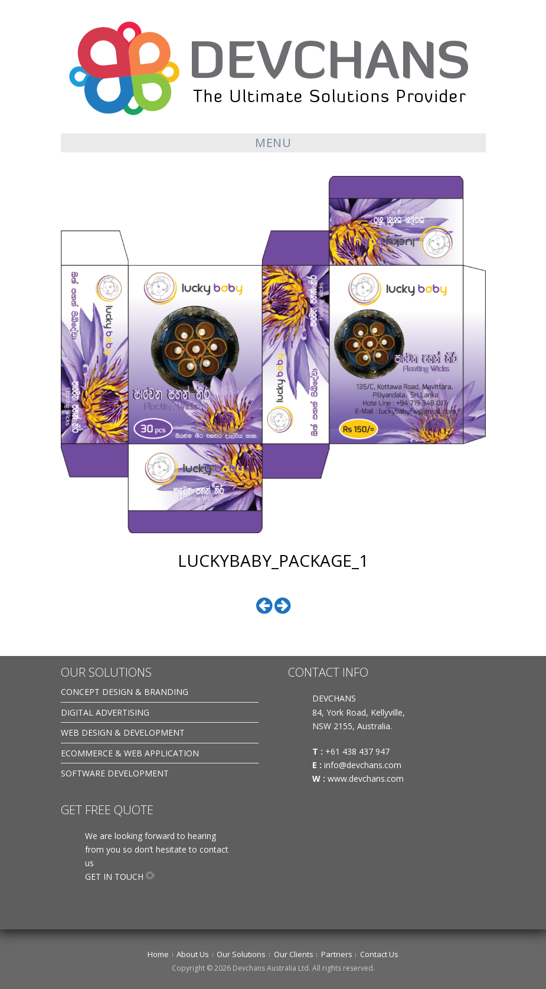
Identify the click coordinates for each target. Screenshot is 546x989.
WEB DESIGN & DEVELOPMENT (123, 732)
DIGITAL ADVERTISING (105, 712)
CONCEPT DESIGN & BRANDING (124, 691)
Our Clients (293, 954)
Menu (273, 143)
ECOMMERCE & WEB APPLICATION (130, 753)
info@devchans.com (364, 765)
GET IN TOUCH (114, 876)
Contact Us (379, 954)
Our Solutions (241, 954)
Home (158, 954)
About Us (192, 954)
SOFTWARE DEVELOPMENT (115, 773)
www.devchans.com (367, 778)
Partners (336, 954)
